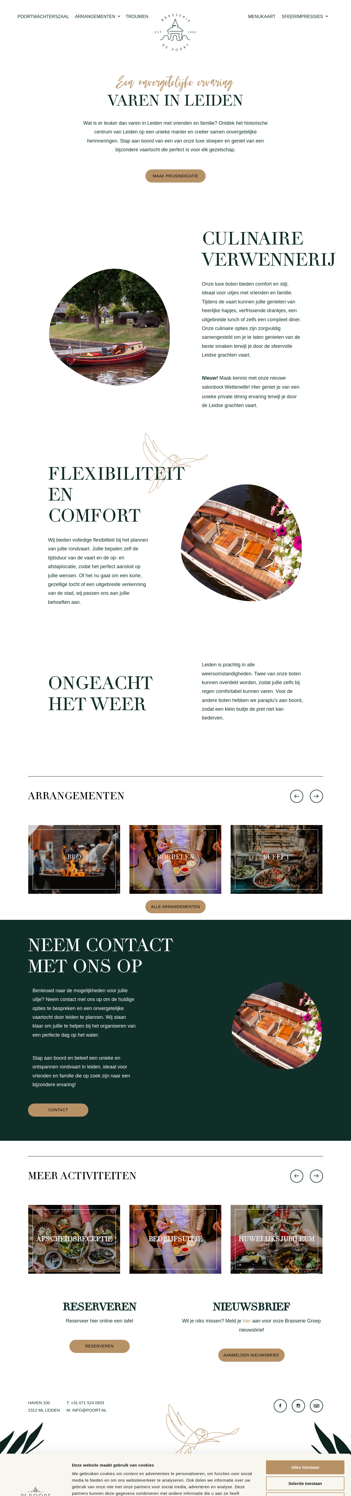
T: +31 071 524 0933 (85, 1402)
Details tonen (296, 1485)
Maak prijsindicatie (175, 176)
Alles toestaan (305, 1429)
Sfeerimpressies (305, 17)
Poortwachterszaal (43, 16)
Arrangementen (98, 17)
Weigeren (305, 1461)
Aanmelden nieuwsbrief (251, 1355)
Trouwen (137, 16)
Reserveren (99, 1346)
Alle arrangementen (175, 907)
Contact (58, 1110)
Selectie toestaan (305, 1445)
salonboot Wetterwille (225, 387)
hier (247, 1321)
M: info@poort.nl (87, 1410)
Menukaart (262, 16)
